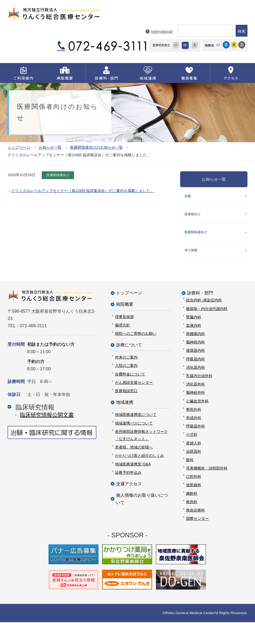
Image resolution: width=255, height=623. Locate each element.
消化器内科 (195, 368)
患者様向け (192, 214)
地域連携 (124, 403)
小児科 (191, 435)
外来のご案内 (126, 358)
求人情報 (190, 251)
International (161, 31)
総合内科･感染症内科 (204, 301)
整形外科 (193, 410)
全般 (187, 196)
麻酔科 (191, 494)
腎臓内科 (193, 318)
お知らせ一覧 (50, 147)
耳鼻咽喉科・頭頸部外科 (207, 469)
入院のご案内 (126, 366)
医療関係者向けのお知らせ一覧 (96, 147)
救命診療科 (195, 511)
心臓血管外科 (197, 402)
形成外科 (193, 418)
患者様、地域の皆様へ (134, 448)
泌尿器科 (193, 452)
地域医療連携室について (135, 415)
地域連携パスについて (134, 424)
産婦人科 (193, 444)
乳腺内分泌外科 (199, 376)
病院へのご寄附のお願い (135, 334)
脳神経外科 (195, 393)
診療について (129, 345)
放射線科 (193, 486)
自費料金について (130, 375)
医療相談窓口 (126, 391)
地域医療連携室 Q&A (133, 465)
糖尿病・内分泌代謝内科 (207, 309)
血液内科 (193, 326)
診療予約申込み (128, 473)
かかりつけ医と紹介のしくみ (139, 456)
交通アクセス (129, 484)
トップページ (19, 147)
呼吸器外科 (195, 427)
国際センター (197, 519)
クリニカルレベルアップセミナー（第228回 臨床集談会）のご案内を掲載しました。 (82, 191)
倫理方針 (122, 326)
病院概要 (124, 305)
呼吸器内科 (195, 360)
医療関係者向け (195, 233)
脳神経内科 (195, 343)
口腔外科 (193, 477)
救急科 (191, 502)
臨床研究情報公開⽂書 (47, 416)
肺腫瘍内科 (195, 334)
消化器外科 (195, 385)
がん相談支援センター (134, 383)
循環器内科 (195, 351)
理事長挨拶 (124, 317)
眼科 (190, 460)
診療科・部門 (200, 293)
